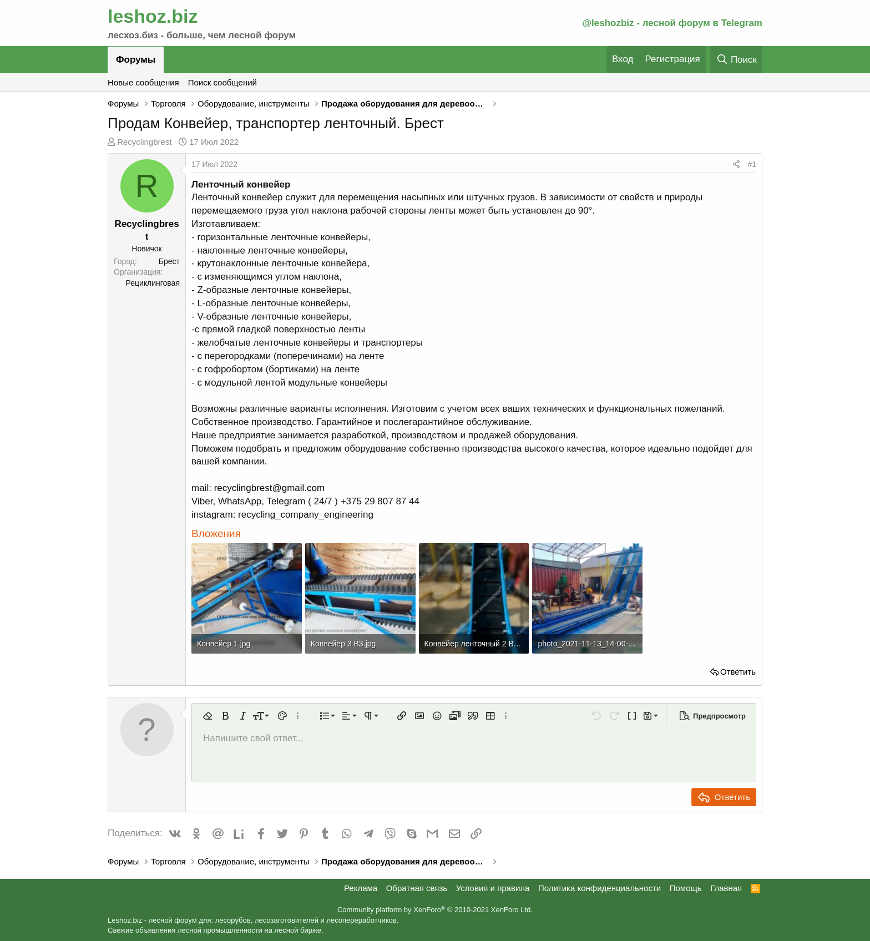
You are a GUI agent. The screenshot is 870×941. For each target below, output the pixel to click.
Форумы (135, 59)
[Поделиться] (736, 165)
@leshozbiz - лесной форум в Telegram (672, 23)
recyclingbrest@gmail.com (269, 488)
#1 (751, 164)
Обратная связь (417, 888)
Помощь (686, 888)
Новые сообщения (143, 82)
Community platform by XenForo (435, 909)
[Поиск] (736, 59)
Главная (726, 888)
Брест (169, 261)
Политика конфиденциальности (599, 888)
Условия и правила (493, 888)
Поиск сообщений (222, 82)
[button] (207, 716)
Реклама (360, 888)
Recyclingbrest (144, 141)
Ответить (738, 671)
